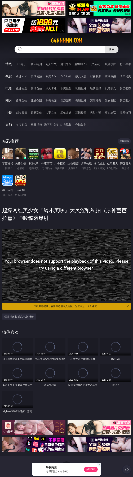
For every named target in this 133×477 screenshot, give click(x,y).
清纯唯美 (95, 100)
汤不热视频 (51, 125)
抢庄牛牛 (125, 64)
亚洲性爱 (21, 88)
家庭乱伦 (36, 112)
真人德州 (36, 64)
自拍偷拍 (36, 76)
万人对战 (51, 64)
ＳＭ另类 (125, 76)
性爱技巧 (125, 112)
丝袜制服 (95, 76)
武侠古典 (66, 112)
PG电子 (21, 64)
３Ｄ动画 (66, 76)
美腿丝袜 (80, 100)
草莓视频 (36, 125)
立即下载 (91, 469)
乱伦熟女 (110, 88)
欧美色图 (51, 100)
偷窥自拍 (21, 100)
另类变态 (125, 88)
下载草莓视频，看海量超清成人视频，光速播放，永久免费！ (81, 306)
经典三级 (95, 88)
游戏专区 (66, 64)
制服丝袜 (80, 88)
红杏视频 (66, 125)
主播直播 (110, 76)
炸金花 (95, 64)
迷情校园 (80, 112)
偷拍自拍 (36, 88)
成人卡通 (51, 88)
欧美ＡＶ (51, 76)
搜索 (111, 49)
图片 (8, 100)
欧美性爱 (66, 88)
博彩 (8, 64)
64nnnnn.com (66, 40)
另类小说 (95, 112)
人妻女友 (51, 112)
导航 (8, 124)
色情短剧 (80, 125)
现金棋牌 (110, 64)
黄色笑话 (110, 112)
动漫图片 (66, 100)
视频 (8, 76)
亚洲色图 (36, 100)
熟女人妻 (80, 76)
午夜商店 (21, 125)
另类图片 (125, 100)
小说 (8, 112)
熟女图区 (110, 100)
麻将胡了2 (80, 64)
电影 (8, 88)
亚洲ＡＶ (21, 76)
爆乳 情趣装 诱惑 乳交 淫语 (19, 316)
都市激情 (21, 112)
